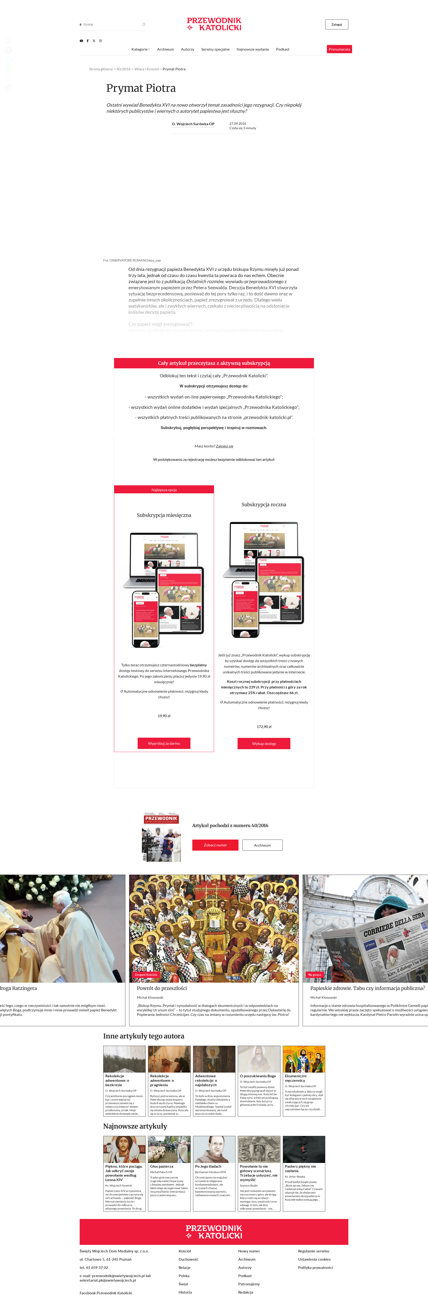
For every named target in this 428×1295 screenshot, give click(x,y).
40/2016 (259, 825)
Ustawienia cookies (314, 1259)
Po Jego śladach (208, 1166)
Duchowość (188, 1259)
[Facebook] (88, 41)
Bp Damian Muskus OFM (210, 1172)
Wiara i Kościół (146, 69)
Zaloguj (337, 24)
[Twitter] (93, 41)
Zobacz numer (215, 845)
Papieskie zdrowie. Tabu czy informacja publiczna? (367, 988)
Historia (185, 1292)
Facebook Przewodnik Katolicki (106, 1293)
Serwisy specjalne (215, 49)
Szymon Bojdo (249, 1185)
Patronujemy (249, 1284)
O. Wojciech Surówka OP (193, 123)
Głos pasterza (161, 1166)
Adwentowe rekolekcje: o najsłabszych (206, 1080)
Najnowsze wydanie (253, 49)
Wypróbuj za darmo (164, 743)
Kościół (185, 1251)
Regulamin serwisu (313, 1251)
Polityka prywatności (315, 1267)
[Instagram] (100, 41)
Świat (183, 1284)
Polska (184, 1275)
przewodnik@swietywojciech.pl (118, 1275)
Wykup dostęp (264, 743)
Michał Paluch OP (161, 1172)
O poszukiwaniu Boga (258, 1076)
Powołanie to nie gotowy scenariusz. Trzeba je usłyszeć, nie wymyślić (259, 1173)
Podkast (282, 49)
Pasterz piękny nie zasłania (300, 1168)
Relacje (185, 1267)
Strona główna (101, 69)
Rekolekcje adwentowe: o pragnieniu (162, 1080)
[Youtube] (81, 41)
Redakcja (245, 1292)
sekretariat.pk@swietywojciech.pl (108, 1280)
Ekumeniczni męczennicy (295, 1078)
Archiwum (262, 845)
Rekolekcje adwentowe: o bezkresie (117, 1080)
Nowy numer (249, 1251)
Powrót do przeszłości (162, 988)
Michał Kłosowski (150, 997)
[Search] (80, 24)
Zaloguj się (224, 446)
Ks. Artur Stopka (295, 1176)
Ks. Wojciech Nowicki (118, 1185)
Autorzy (187, 49)
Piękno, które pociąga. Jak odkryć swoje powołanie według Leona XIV (124, 1173)
